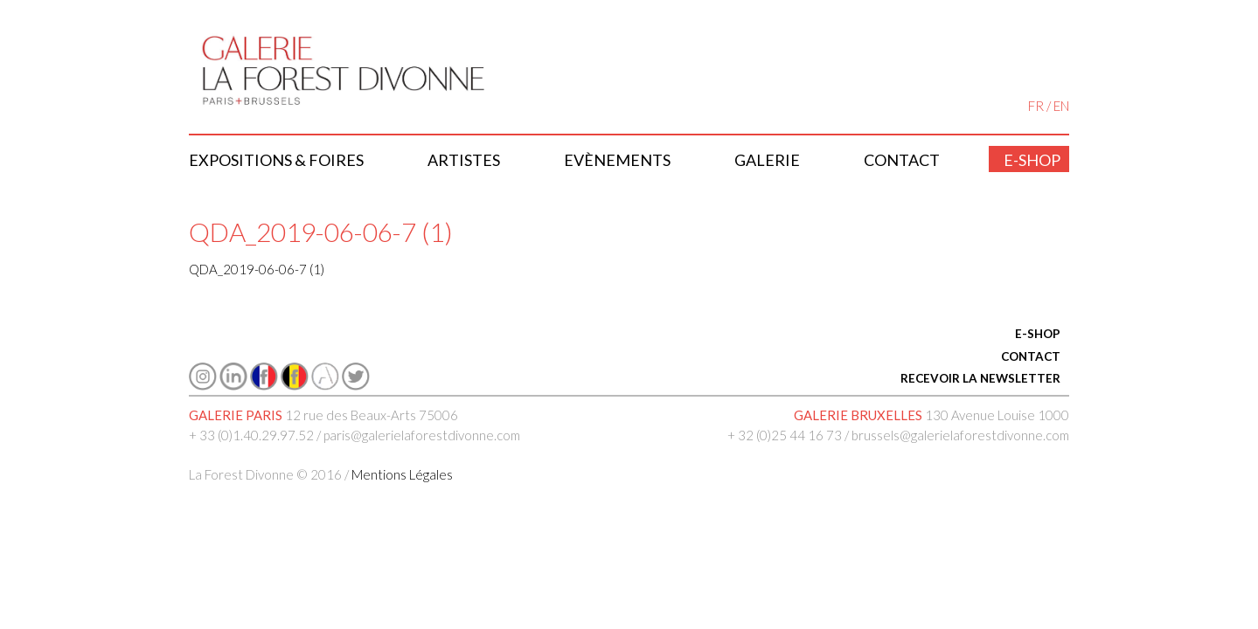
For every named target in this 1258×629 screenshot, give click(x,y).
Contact (902, 159)
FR (1036, 106)
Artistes (463, 159)
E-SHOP (1037, 334)
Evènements (617, 159)
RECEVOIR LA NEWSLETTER (980, 378)
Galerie (767, 159)
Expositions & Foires (276, 159)
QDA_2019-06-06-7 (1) (256, 269)
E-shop (1032, 159)
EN (1061, 106)
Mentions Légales (402, 474)
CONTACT (1030, 356)
